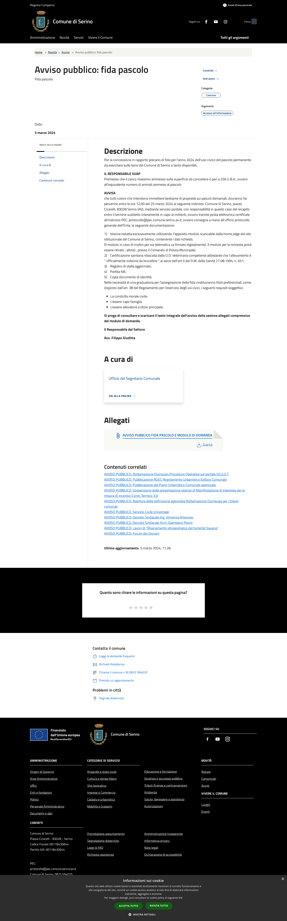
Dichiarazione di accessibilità (163, 854)
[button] (143, 914)
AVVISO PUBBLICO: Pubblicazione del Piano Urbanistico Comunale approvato (160, 484)
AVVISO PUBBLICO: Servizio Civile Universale (136, 511)
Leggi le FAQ (95, 847)
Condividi (211, 70)
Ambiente (150, 792)
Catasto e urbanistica (101, 799)
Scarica (204, 444)
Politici (34, 799)
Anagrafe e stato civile (101, 771)
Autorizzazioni (153, 806)
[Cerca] (252, 21)
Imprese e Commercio (101, 792)
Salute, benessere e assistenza (164, 799)
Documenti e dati (41, 813)
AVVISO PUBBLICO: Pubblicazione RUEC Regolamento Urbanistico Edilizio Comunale (165, 479)
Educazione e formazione (160, 771)
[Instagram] (218, 21)
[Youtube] (208, 21)
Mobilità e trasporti (99, 806)
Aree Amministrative (43, 778)
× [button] (282, 879)
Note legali (151, 847)
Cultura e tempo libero (101, 778)
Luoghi (205, 804)
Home (38, 52)
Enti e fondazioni (41, 792)
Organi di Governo (42, 771)
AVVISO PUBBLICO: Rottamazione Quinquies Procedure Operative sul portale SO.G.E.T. (166, 474)
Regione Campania (42, 5)
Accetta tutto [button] (128, 906)
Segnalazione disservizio (103, 840)
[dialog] (143, 898)
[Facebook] (199, 21)
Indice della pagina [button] (50, 145)
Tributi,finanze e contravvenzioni (165, 785)
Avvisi (66, 52)
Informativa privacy (157, 840)
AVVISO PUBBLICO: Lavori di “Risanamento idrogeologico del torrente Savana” (161, 528)
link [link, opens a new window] (181, 897)
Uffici (33, 785)
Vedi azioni (211, 78)
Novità (52, 52)
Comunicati (208, 778)
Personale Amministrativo (47, 806)
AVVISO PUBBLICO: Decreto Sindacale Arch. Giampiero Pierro (148, 522)
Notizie (206, 771)
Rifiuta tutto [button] (159, 905)
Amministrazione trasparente (163, 833)
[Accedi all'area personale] (237, 5)
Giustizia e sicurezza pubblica (163, 778)
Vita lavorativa (96, 785)
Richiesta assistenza (100, 854)
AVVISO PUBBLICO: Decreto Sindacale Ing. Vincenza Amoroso (148, 517)
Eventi (205, 811)
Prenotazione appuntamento (106, 833)
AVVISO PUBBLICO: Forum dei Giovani (131, 533)
